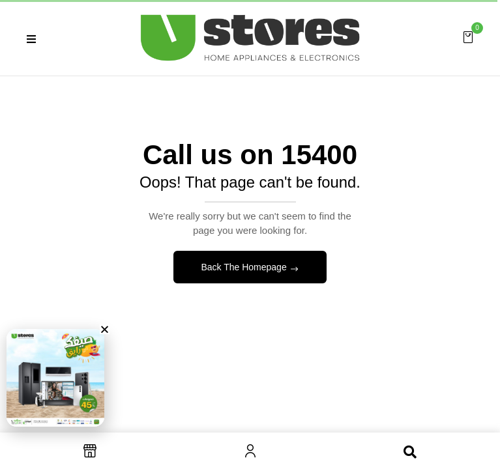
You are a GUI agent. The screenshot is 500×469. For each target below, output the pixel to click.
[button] (468, 36)
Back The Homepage (245, 267)
